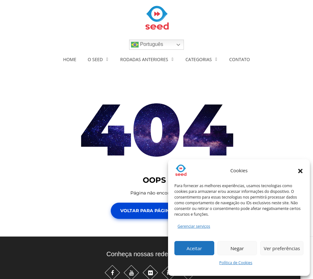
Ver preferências (282, 248)
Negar (237, 248)
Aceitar (194, 248)
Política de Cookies (235, 262)
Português (147, 44)
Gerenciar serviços (194, 226)
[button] (300, 170)
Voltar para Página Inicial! (156, 210)
